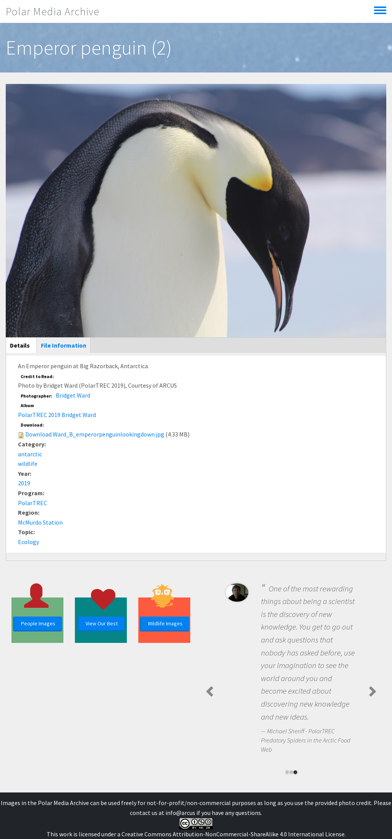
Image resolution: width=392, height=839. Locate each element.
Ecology (28, 542)
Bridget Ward (73, 395)
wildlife (27, 463)
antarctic (30, 454)
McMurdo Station (40, 522)
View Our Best (102, 623)
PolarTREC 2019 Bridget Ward (57, 415)
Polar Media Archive (52, 11)
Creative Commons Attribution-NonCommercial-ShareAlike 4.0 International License (233, 834)
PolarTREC (32, 503)
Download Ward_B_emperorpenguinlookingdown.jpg (94, 434)
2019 (24, 483)
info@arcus (180, 812)
